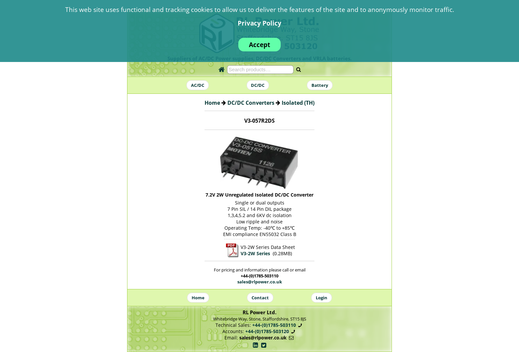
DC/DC (257, 85)
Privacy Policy (259, 23)
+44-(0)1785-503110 (274, 325)
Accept (259, 44)
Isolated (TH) (298, 102)
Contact (260, 298)
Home (212, 102)
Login (321, 298)
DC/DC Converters (250, 102)
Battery (319, 85)
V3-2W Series (255, 253)
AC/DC (197, 85)
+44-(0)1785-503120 (267, 331)
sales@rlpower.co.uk (259, 282)
